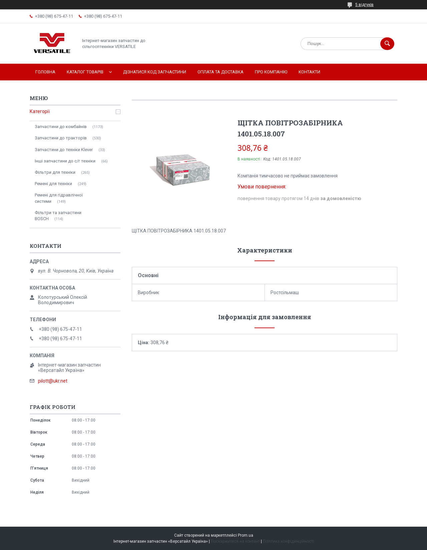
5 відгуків (364, 4)
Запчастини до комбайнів (61, 126)
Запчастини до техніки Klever (64, 149)
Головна (45, 71)
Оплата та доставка (220, 71)
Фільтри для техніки (55, 172)
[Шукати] (387, 43)
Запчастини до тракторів (61, 137)
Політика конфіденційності (288, 541)
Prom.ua (245, 535)
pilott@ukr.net (52, 381)
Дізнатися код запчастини (154, 71)
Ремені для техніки (53, 183)
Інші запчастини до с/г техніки (65, 160)
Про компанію (271, 71)
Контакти (309, 71)
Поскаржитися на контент (235, 541)
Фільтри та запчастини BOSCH (58, 215)
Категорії (40, 111)
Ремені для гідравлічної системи (59, 197)
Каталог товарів (85, 71)
